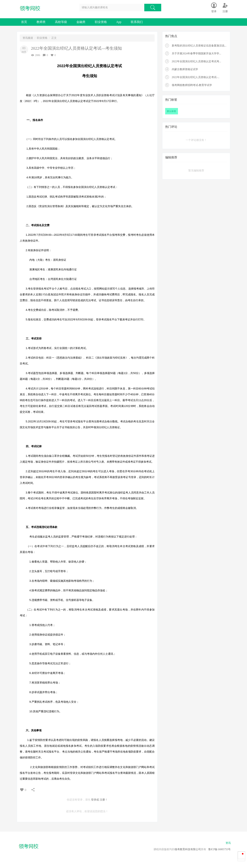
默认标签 (171, 111)
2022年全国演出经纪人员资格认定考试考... (196, 61)
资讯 (228, 843)
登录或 (95, 799)
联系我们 (137, 22)
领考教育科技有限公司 (188, 849)
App (119, 22)
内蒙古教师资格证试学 (185, 69)
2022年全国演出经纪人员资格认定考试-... (195, 77)
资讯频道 (28, 37)
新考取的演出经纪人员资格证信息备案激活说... (199, 45)
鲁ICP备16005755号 (219, 849)
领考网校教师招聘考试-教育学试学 (192, 85)
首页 (24, 22)
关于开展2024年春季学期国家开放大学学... (196, 53)
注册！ (104, 799)
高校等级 (61, 22)
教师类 (41, 22)
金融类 (80, 22)
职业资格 (101, 22)
